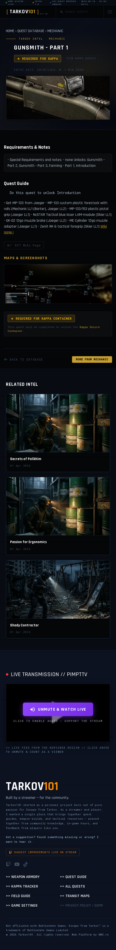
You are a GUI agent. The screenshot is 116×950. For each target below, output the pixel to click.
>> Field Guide (18, 896)
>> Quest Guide (73, 876)
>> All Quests (72, 886)
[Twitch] (8, 864)
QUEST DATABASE (30, 31)
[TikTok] (25, 864)
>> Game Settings (22, 905)
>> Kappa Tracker (22, 886)
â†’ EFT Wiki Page (24, 245)
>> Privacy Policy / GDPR (81, 905)
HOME (10, 31)
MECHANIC (55, 31)
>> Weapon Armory (23, 876)
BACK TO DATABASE (23, 359)
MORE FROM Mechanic (92, 359)
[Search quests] (82, 12)
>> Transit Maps (75, 896)
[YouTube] (16, 864)
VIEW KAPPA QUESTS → (82, 58)
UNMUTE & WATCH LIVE (58, 709)
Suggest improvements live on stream (42, 852)
